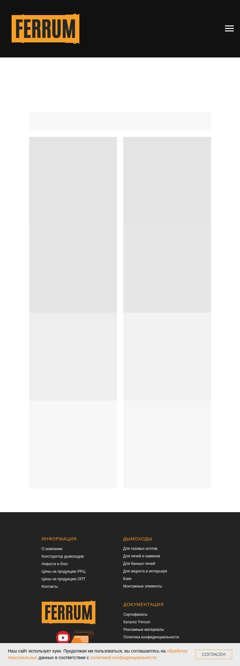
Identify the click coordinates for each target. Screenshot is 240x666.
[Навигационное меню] (229, 28)
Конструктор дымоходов (63, 556)
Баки (127, 579)
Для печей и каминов (141, 556)
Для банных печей (139, 563)
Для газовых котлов (140, 548)
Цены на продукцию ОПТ (64, 579)
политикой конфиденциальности (123, 657)
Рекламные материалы (144, 629)
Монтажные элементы (142, 586)
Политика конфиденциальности (151, 637)
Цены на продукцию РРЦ (63, 571)
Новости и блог (55, 564)
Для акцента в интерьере (145, 571)
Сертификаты (136, 614)
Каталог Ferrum (137, 622)
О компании (52, 549)
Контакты (50, 586)
